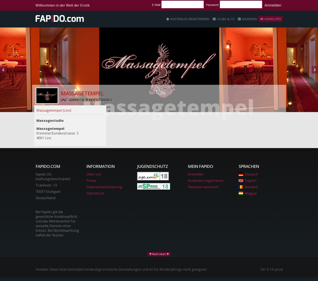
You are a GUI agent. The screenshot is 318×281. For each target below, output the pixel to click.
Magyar (248, 193)
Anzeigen (247, 19)
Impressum (95, 193)
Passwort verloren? (203, 187)
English (247, 180)
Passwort (212, 5)
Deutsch (248, 174)
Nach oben (159, 254)
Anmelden (272, 5)
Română (248, 187)
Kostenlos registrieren (187, 19)
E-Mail (156, 5)
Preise (91, 180)
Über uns (93, 174)
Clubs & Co (223, 19)
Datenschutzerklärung (104, 187)
